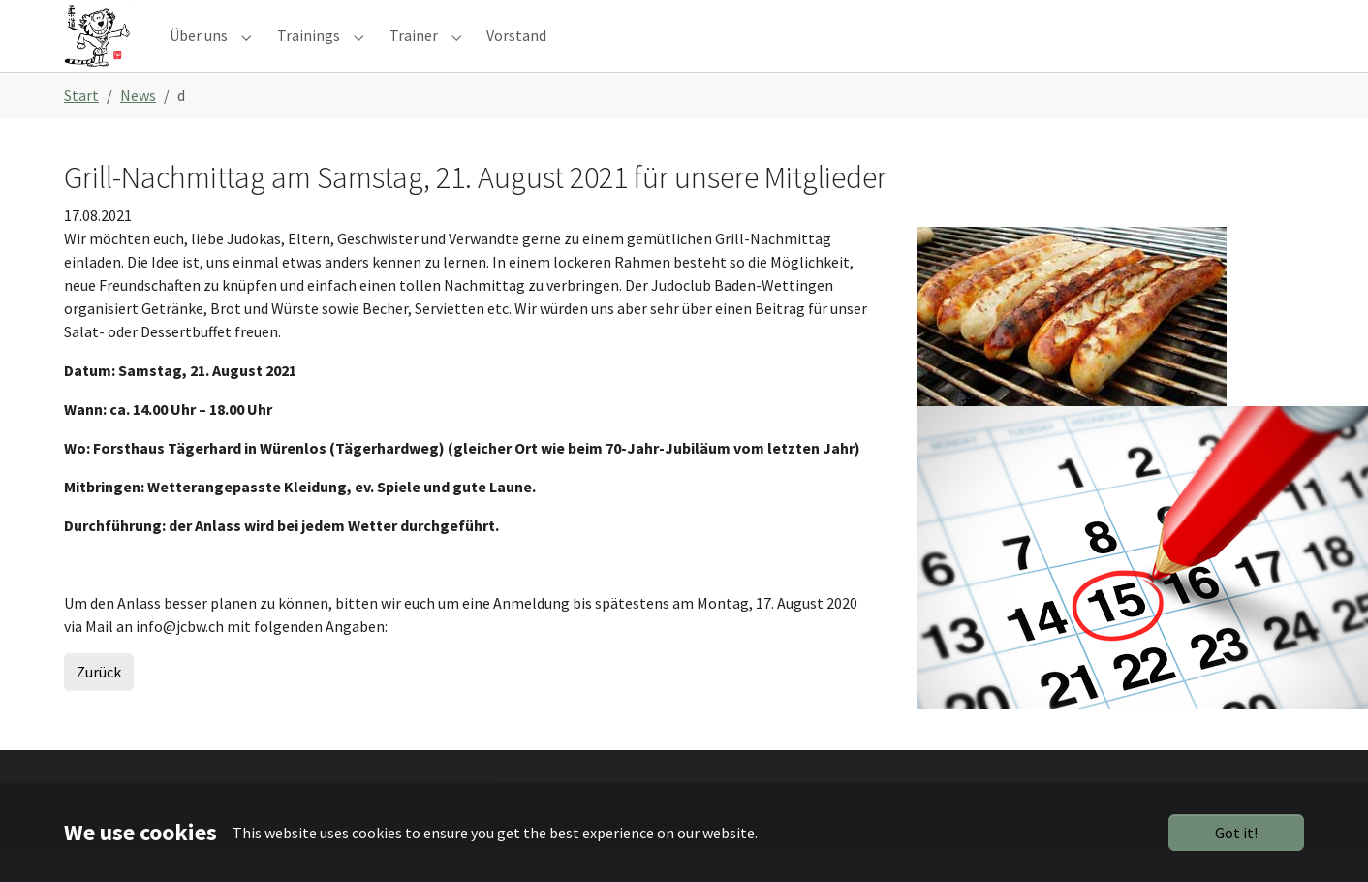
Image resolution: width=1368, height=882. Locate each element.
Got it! (1236, 832)
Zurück (99, 706)
